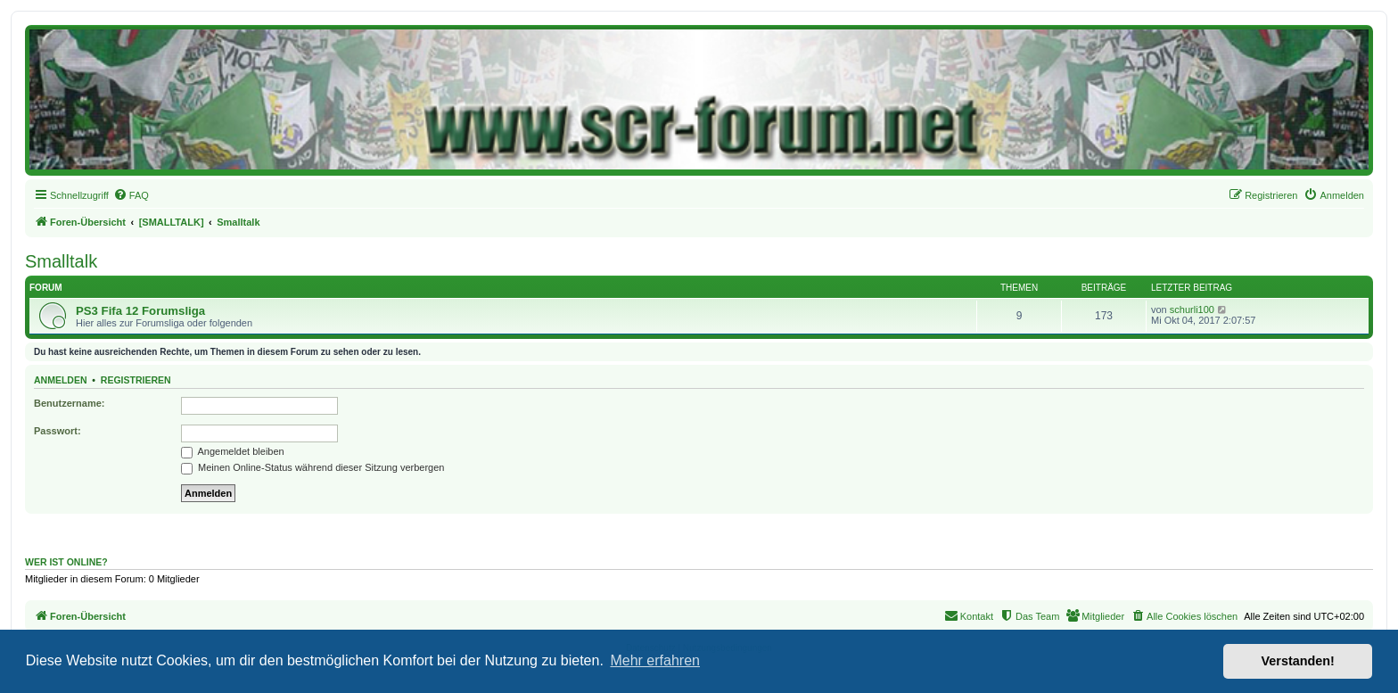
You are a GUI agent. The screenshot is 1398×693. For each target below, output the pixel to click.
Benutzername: (69, 403)
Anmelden (60, 380)
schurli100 (1192, 309)
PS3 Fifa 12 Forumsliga (140, 311)
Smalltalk (61, 261)
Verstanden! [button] (1298, 661)
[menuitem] (131, 195)
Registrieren (136, 380)
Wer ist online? (66, 562)
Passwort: (57, 430)
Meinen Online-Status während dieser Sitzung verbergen (312, 467)
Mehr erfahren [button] (655, 660)
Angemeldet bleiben (232, 451)
